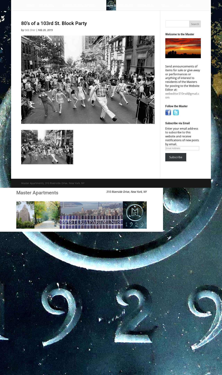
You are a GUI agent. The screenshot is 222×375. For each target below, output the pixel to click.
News (165, 5)
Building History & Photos (79, 5)
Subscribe (175, 157)
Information (145, 5)
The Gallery (46, 5)
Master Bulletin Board (118, 5)
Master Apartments (37, 193)
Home (31, 5)
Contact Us (184, 5)
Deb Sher (30, 30)
